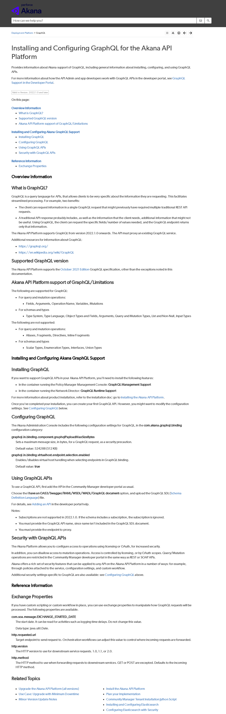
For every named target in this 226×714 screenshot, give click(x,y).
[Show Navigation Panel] (209, 9)
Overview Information (26, 108)
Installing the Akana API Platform (142, 397)
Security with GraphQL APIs (37, 153)
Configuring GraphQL (33, 142)
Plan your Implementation (123, 694)
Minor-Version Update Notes (38, 699)
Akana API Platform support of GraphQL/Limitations (53, 123)
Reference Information (26, 161)
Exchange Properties (33, 166)
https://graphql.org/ (33, 246)
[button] (201, 20)
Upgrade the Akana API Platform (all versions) (49, 689)
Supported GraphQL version (38, 118)
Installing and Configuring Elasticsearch (132, 704)
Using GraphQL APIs (32, 147)
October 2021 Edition (74, 269)
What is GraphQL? (31, 113)
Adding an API (41, 504)
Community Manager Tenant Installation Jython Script (141, 699)
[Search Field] (111, 20)
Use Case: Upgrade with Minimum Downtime (49, 694)
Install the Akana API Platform (125, 689)
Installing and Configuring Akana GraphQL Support (45, 132)
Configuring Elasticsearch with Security (132, 710)
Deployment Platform (22, 32)
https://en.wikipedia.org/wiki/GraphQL (46, 252)
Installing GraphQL (31, 137)
